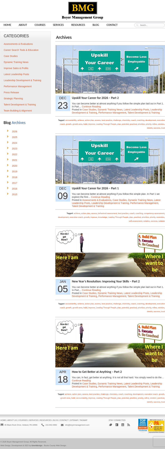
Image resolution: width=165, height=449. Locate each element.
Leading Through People (106, 124)
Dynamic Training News (110, 109)
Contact (112, 24)
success (157, 128)
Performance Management (112, 112)
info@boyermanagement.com (77, 425)
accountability (70, 120)
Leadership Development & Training (110, 203)
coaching (140, 120)
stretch (150, 128)
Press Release (11, 92)
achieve (80, 120)
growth (69, 124)
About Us (12, 420)
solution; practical (157, 398)
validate (161, 221)
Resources (78, 24)
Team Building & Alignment (18, 110)
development (150, 120)
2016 (14, 188)
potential (125, 124)
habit (85, 124)
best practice (107, 120)
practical (133, 124)
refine (154, 124)
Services (58, 24)
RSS (128, 424)
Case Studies (89, 109)
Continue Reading (91, 106)
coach (133, 120)
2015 (14, 194)
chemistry (126, 120)
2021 (14, 160)
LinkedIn (122, 424)
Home (7, 24)
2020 (14, 165)
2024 (14, 143)
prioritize (141, 124)
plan (119, 124)
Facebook (117, 424)
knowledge (102, 217)
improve (91, 124)
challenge (117, 120)
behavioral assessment (107, 213)
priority (148, 124)
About (23, 24)
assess (98, 120)
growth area (77, 124)
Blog (96, 24)
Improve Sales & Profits (16, 68)
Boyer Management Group (18, 442)
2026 (14, 131)
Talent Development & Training (144, 112)
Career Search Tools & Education (21, 50)
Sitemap (74, 420)
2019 (14, 171)
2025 (14, 137)
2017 (14, 183)
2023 (14, 148)
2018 (14, 177)
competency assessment (154, 213)
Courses (40, 24)
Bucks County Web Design (55, 445)
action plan (89, 120)
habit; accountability (79, 398)
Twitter (110, 424)
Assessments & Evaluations (96, 200)
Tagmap (83, 420)
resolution (160, 217)
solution (161, 124)
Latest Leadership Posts (136, 109)
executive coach (76, 217)
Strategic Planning (13, 98)
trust (163, 128)
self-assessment (135, 221)
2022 (14, 154)
